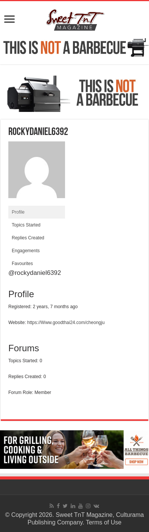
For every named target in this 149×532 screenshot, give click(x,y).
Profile (18, 212)
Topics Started (26, 225)
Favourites (22, 263)
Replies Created (28, 237)
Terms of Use (103, 522)
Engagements (26, 250)
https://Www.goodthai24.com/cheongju (66, 322)
